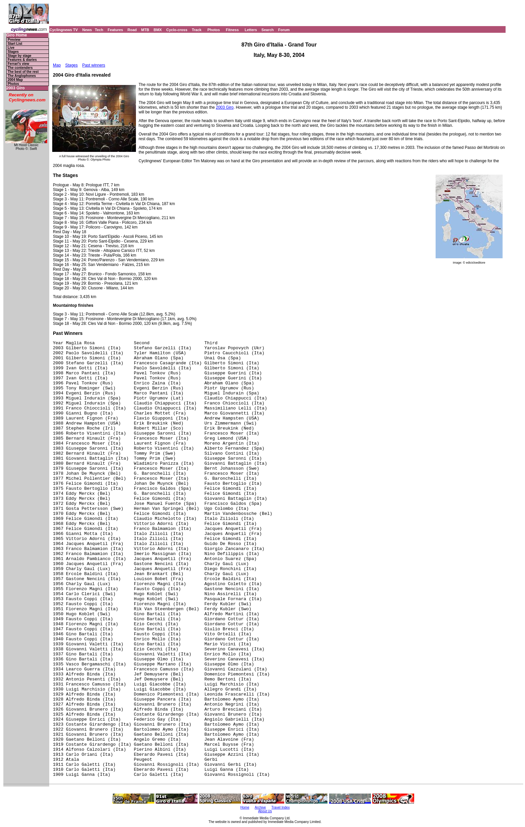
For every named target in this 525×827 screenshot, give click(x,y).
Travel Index (281, 807)
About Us (265, 811)
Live (11, 48)
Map (57, 65)
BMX (158, 30)
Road (132, 30)
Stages (13, 52)
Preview (14, 39)
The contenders (20, 68)
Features (115, 30)
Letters (251, 30)
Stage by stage (19, 56)
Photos (213, 30)
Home (244, 807)
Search (267, 30)
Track (197, 30)
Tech (99, 30)
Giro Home (16, 35)
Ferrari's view (18, 64)
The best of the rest (23, 72)
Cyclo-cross (177, 30)
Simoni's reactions (125, 65)
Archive (260, 807)
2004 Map (15, 80)
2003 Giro (15, 88)
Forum (284, 30)
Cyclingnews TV (64, 30)
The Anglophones (22, 76)
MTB (145, 30)
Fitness (232, 30)
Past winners (93, 65)
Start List (15, 43)
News (87, 30)
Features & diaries (22, 60)
